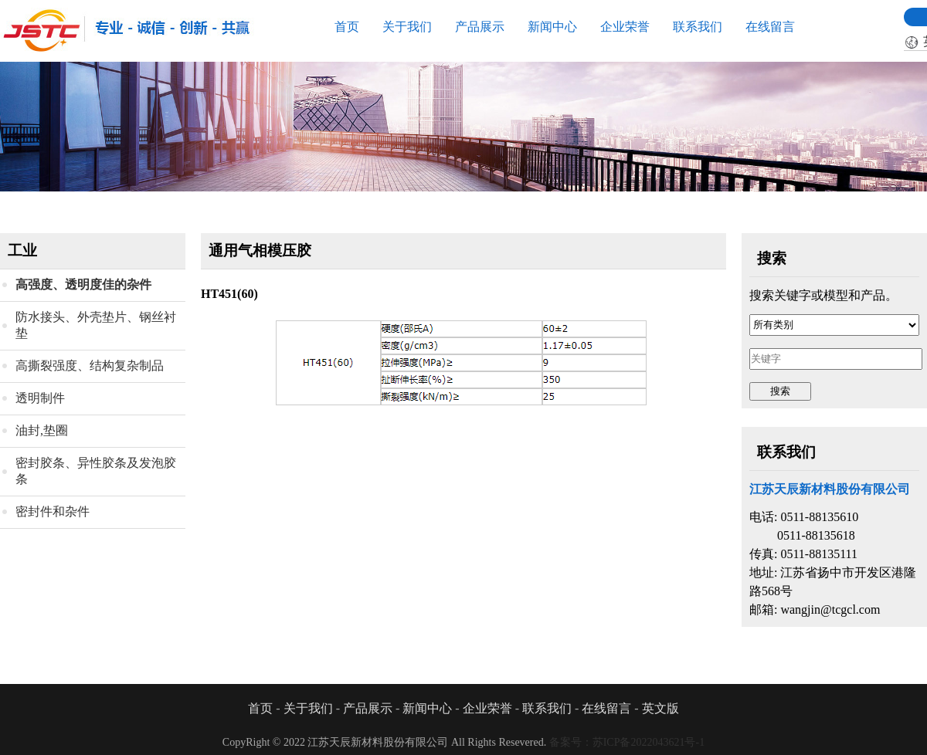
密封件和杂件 (52, 511)
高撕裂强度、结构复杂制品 (89, 365)
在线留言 (770, 26)
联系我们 (697, 26)
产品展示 (479, 26)
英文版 (660, 708)
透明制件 (40, 398)
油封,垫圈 (41, 430)
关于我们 (407, 26)
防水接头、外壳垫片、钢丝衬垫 (95, 325)
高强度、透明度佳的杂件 (83, 284)
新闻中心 (552, 26)
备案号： (627, 742)
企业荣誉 (625, 26)
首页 (346, 26)
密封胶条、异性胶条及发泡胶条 (95, 471)
